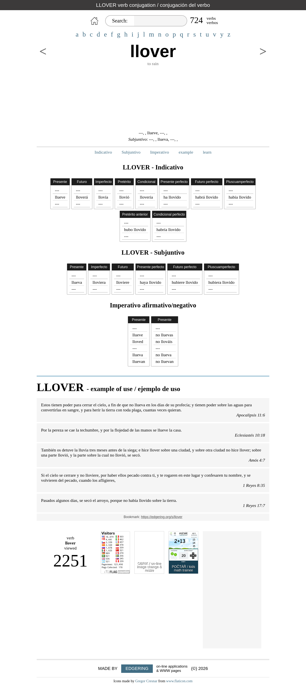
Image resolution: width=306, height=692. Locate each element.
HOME (94, 21)
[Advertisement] (153, 98)
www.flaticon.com (179, 681)
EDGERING (136, 668)
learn (207, 152)
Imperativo (159, 152)
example (186, 152)
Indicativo (103, 152)
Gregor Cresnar (146, 681)
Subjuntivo (131, 152)
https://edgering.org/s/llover (161, 517)
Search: (119, 21)
